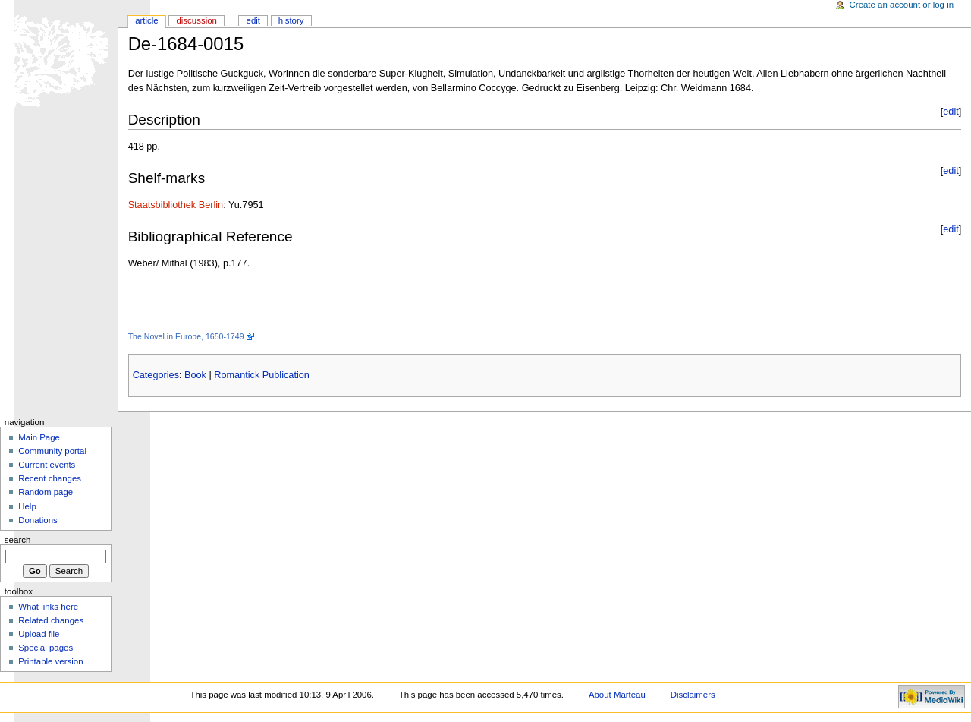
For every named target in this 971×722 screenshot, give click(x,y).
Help (27, 506)
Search (18, 539)
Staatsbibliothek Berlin (176, 205)
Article (147, 20)
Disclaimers (693, 694)
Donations (38, 520)
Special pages (45, 647)
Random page (45, 492)
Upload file (38, 633)
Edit (253, 20)
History (291, 20)
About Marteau (617, 694)
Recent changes (49, 478)
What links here (48, 606)
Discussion (196, 20)
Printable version (50, 661)
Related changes (50, 620)
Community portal (52, 451)
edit (950, 111)
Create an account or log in (902, 4)
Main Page (39, 437)
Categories (156, 375)
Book (195, 375)
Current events (46, 464)
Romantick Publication (262, 375)
